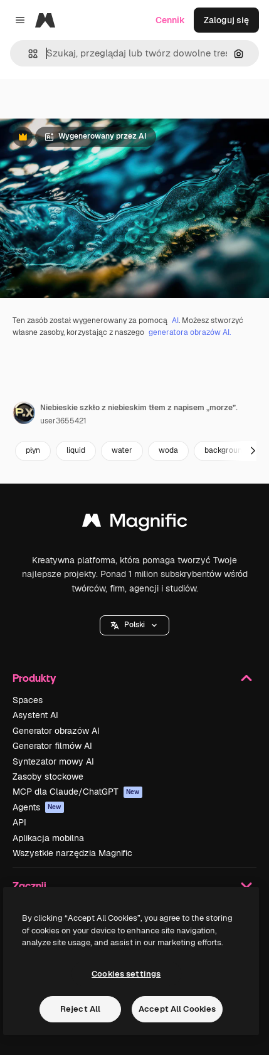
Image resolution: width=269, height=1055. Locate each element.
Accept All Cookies (177, 1009)
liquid (75, 450)
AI (175, 320)
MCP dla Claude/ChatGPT (77, 791)
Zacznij (134, 886)
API (19, 822)
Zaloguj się (226, 20)
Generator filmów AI (52, 745)
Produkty (134, 678)
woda (168, 450)
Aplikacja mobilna (48, 838)
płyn (33, 450)
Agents (38, 807)
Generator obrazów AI (56, 730)
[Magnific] (45, 20)
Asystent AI (35, 715)
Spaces (28, 700)
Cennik (170, 20)
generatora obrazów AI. (190, 332)
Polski (134, 625)
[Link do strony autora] (24, 412)
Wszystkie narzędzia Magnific (72, 853)
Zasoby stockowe (48, 776)
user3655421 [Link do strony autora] (63, 421)
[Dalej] (252, 451)
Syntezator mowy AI (53, 761)
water (122, 450)
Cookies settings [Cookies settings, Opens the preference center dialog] (126, 973)
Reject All (80, 1009)
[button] (28, 53)
